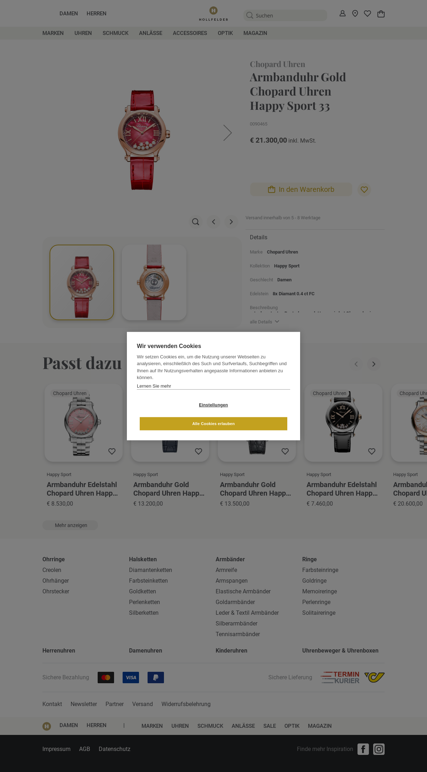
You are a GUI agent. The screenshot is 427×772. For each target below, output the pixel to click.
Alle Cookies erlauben (256, 414)
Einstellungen (170, 414)
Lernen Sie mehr (154, 395)
